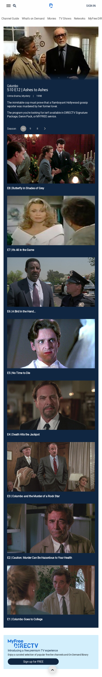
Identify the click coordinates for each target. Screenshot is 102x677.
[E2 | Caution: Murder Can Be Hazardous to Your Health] (51, 533)
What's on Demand (33, 18)
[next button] (45, 129)
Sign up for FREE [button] (33, 662)
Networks (79, 18)
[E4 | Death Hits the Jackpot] (51, 410)
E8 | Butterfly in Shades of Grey (25, 188)
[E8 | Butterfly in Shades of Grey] (51, 163)
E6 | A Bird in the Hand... (21, 311)
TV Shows (65, 18)
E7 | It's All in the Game (20, 250)
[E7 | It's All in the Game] (51, 225)
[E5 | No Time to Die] (51, 348)
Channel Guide (10, 18)
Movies (51, 18)
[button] (8, 6)
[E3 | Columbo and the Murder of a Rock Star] (51, 471)
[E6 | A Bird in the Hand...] (51, 286)
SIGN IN (91, 6)
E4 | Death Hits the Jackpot (23, 434)
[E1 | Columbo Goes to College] (51, 594)
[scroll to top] (52, 670)
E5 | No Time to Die (18, 373)
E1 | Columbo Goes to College (24, 619)
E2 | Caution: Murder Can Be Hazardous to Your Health (39, 558)
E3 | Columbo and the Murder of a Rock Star (33, 496)
